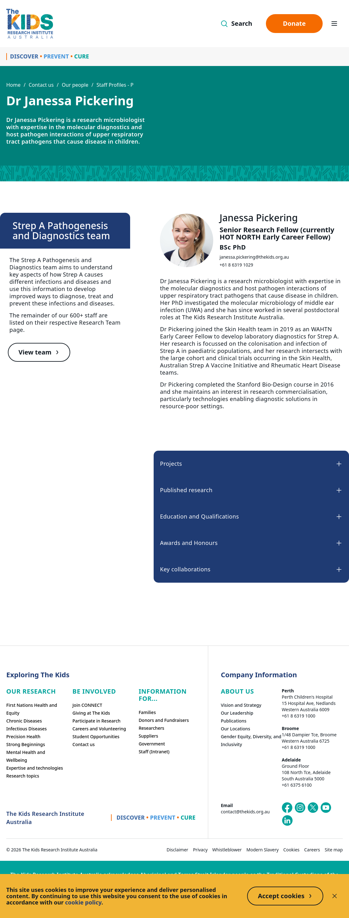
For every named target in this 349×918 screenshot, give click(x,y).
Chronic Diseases (24, 721)
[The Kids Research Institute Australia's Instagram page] (300, 807)
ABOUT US (237, 691)
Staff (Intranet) (154, 752)
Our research (31, 691)
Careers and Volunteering (99, 729)
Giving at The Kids (91, 713)
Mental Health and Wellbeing (25, 756)
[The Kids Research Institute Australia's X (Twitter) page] (313, 807)
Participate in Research (96, 721)
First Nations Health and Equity (31, 709)
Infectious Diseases (26, 729)
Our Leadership (237, 713)
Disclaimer (177, 850)
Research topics (22, 776)
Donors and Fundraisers (164, 720)
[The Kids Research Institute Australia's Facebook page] (287, 807)
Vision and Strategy (241, 705)
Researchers (151, 728)
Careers (312, 850)
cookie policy (83, 902)
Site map (334, 850)
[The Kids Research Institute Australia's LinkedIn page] (287, 820)
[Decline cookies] (334, 896)
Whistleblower (227, 850)
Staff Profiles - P (115, 85)
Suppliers (148, 736)
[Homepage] (29, 24)
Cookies (291, 850)
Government (152, 744)
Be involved (94, 691)
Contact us (41, 85)
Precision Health (23, 736)
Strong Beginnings (25, 744)
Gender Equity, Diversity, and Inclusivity (251, 740)
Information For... (163, 695)
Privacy (200, 850)
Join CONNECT (87, 705)
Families (147, 712)
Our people (75, 85)
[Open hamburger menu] (334, 23)
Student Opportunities (95, 736)
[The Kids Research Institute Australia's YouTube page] (325, 807)
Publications (233, 721)
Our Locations (235, 729)
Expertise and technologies (34, 768)
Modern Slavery (262, 850)
